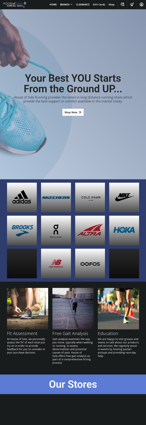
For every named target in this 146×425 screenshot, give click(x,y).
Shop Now (70, 112)
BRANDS (65, 4)
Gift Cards (99, 4)
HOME (53, 4)
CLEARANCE (83, 4)
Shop (111, 4)
